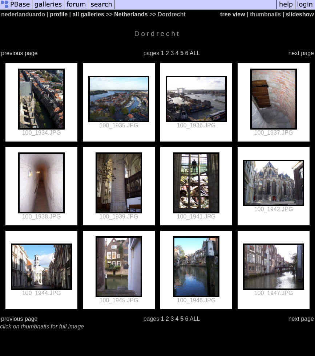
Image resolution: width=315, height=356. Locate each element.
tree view (232, 14)
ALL (195, 53)
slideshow (300, 14)
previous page (19, 53)
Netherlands (131, 14)
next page (301, 53)
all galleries (88, 14)
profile (59, 14)
